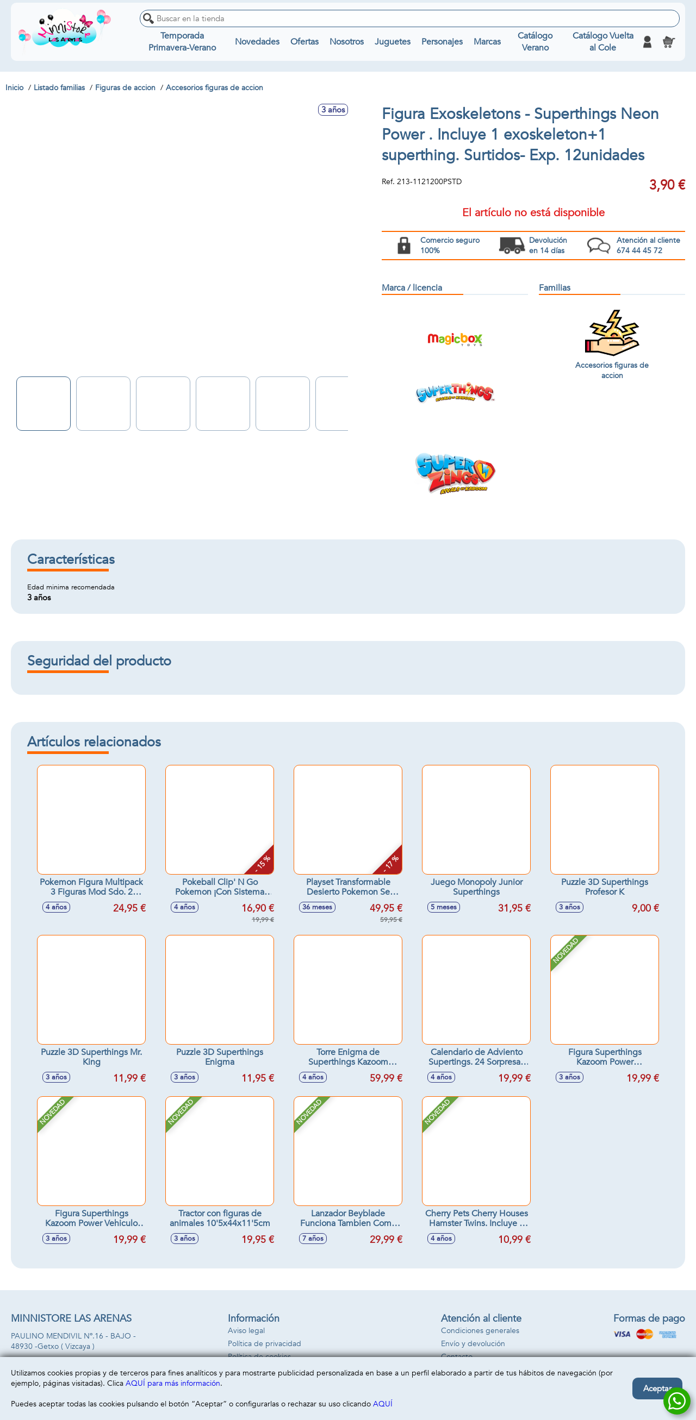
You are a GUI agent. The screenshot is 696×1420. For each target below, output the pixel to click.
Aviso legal (246, 1330)
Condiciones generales (480, 1330)
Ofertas (304, 42)
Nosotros (347, 42)
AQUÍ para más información (173, 1383)
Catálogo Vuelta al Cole (603, 42)
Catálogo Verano (535, 42)
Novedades (257, 42)
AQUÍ (383, 1404)
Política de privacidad (264, 1344)
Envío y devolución (473, 1344)
